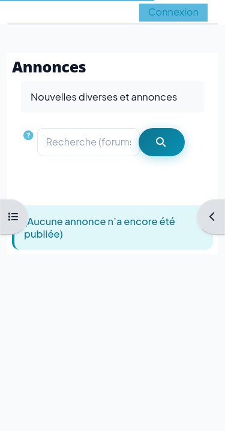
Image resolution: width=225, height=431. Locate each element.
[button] (29, 142)
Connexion (173, 11)
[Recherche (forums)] (88, 142)
